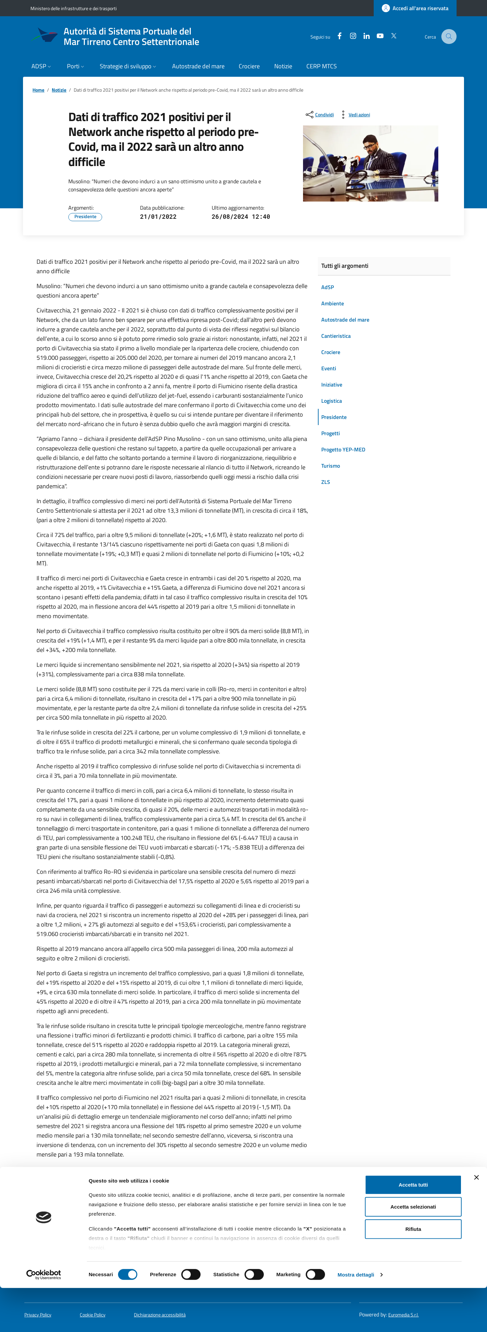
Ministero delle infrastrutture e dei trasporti (73, 8)
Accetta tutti (413, 1229)
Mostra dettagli (356, 1319)
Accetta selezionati (413, 1251)
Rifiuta (413, 1273)
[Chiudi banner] (476, 1221)
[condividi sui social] (319, 114)
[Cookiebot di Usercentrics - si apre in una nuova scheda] (43, 1319)
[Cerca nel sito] (449, 36)
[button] (42, 67)
